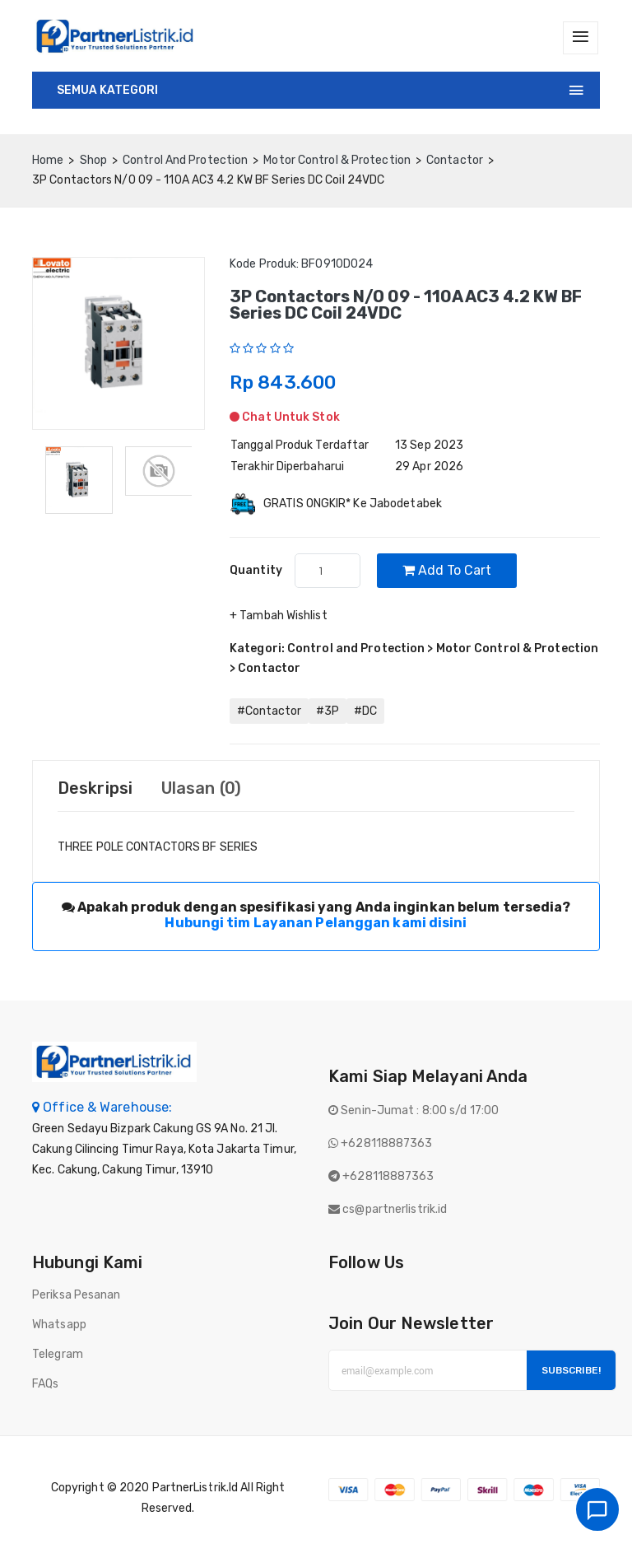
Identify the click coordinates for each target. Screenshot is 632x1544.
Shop (93, 160)
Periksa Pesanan (76, 1296)
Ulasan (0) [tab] (201, 789)
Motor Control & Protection (337, 160)
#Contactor (269, 712)
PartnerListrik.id (195, 1488)
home (47, 160)
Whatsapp (59, 1325)
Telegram (57, 1355)
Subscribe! (571, 1371)
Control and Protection (185, 160)
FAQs (45, 1385)
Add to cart (446, 571)
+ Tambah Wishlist (279, 616)
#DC (365, 712)
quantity (256, 571)
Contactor (454, 160)
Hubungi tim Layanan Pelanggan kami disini (316, 923)
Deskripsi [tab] (95, 789)
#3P (327, 712)
